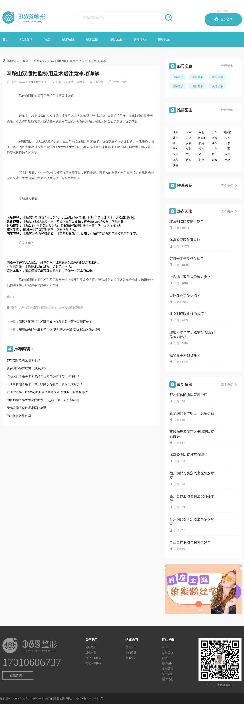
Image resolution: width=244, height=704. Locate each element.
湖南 (201, 148)
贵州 (214, 154)
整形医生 (116, 39)
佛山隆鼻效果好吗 (19, 416)
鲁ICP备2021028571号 (90, 698)
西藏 (175, 159)
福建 (201, 143)
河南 (175, 148)
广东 (214, 148)
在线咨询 (18, 676)
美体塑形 (217, 86)
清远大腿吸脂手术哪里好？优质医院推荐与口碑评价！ (55, 321)
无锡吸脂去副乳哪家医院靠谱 (26, 408)
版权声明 (90, 652)
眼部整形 (178, 77)
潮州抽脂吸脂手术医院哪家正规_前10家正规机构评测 (43, 400)
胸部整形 (197, 86)
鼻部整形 (197, 77)
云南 (227, 154)
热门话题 (131, 652)
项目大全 (131, 647)
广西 (227, 148)
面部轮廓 (217, 77)
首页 (5, 39)
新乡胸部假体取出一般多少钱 (26, 368)
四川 (201, 154)
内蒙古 (227, 132)
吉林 (188, 137)
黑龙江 (201, 137)
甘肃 (201, 159)
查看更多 (229, 66)
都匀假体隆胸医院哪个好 (23, 360)
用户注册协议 (93, 657)
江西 (214, 143)
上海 (214, 137)
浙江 (175, 143)
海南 (175, 154)
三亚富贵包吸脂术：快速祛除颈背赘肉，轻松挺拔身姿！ (45, 384)
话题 (47, 39)
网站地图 (223, 11)
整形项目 (68, 39)
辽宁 (175, 137)
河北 (201, 132)
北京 (175, 132)
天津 (188, 132)
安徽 (188, 143)
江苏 (227, 137)
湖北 (188, 148)
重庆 (188, 154)
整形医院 (92, 39)
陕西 (188, 159)
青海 (214, 159)
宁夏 (227, 159)
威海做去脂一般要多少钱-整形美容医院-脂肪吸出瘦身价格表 (59, 329)
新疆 (175, 165)
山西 (214, 132)
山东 (227, 143)
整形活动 (140, 39)
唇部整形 (178, 86)
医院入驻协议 (93, 663)
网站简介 (90, 647)
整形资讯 (26, 39)
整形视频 (164, 39)
